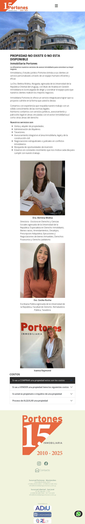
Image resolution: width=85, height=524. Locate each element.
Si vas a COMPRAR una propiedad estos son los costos (38, 380)
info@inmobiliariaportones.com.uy (42, 485)
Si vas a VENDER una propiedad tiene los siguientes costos (40, 387)
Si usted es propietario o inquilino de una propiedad (37, 393)
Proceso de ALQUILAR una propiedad (30, 400)
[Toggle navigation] (56, 6)
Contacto (42, 470)
